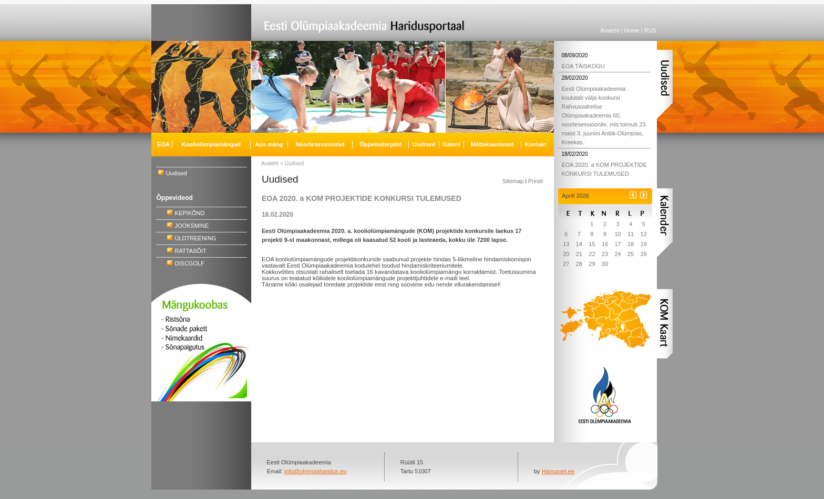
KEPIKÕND (190, 213)
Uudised (176, 173)
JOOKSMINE (192, 225)
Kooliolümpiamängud (211, 144)
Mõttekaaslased (492, 144)
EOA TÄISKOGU (582, 66)
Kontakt (535, 144)
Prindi (535, 181)
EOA (163, 144)
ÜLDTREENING (196, 238)
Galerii (451, 144)
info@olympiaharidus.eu (315, 471)
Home (631, 30)
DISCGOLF (189, 263)
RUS (650, 30)
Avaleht (610, 30)
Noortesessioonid (320, 144)
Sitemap (512, 181)
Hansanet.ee (558, 471)
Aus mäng (269, 144)
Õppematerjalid (380, 144)
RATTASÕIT (191, 251)
